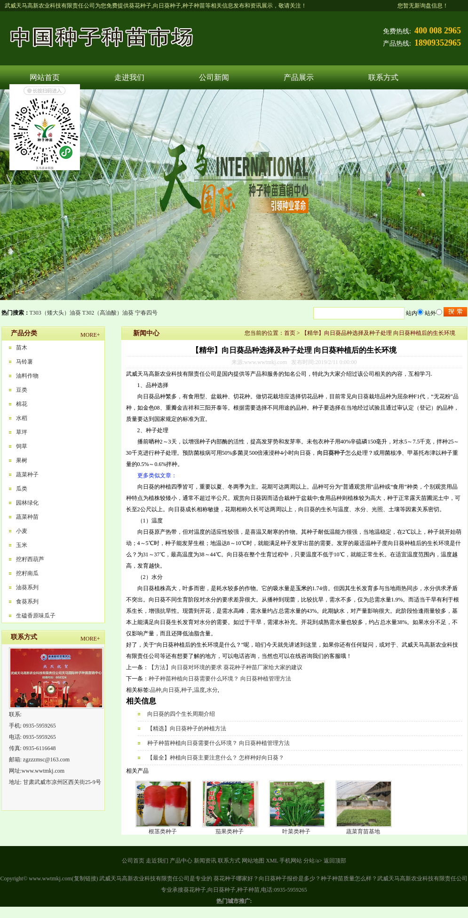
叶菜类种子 (296, 831)
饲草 (21, 446)
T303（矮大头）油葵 (55, 312)
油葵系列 (27, 587)
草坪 (21, 432)
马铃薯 (24, 361)
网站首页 (45, 77)
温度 (199, 690)
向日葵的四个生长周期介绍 (181, 714)
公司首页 (133, 860)
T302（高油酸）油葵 (108, 312)
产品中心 (181, 860)
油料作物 (27, 375)
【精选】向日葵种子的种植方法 (186, 728)
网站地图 (253, 860)
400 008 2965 (437, 30)
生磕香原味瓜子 (36, 615)
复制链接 (85, 878)
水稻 (21, 418)
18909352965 (437, 42)
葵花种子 (140, 5)
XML (272, 860)
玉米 (21, 545)
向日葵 (171, 690)
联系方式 (383, 77)
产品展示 (299, 77)
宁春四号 (146, 312)
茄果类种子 (229, 831)
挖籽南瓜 (27, 573)
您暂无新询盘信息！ (422, 5)
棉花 (21, 404)
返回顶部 (335, 860)
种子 (186, 690)
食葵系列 (27, 601)
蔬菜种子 (27, 474)
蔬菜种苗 (27, 517)
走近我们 (157, 860)
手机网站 (290, 860)
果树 (21, 460)
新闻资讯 (205, 860)
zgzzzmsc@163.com (46, 759)
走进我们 (129, 77)
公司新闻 (214, 77)
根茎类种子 (163, 831)
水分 (212, 690)
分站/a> (313, 860)
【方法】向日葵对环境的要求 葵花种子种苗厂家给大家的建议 (225, 667)
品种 (155, 690)
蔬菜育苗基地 (363, 831)
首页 (289, 333)
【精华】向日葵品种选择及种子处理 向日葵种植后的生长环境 (378, 333)
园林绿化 (27, 502)
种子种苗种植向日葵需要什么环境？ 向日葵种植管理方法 (220, 678)
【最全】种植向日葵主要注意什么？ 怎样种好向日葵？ (215, 757)
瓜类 (21, 488)
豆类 (21, 390)
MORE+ (90, 335)
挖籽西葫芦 (30, 559)
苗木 (21, 347)
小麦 (21, 531)
